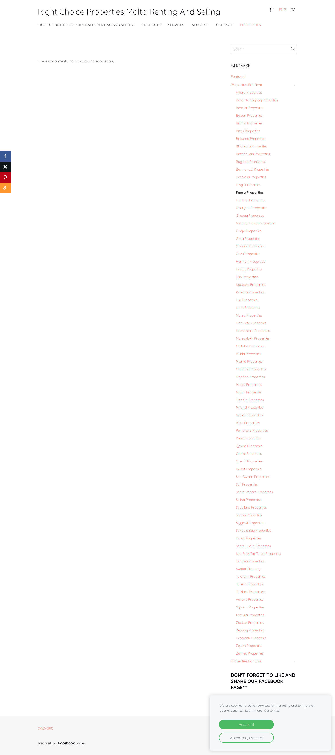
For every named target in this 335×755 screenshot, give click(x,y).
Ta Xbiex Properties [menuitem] (250, 592)
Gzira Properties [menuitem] (248, 239)
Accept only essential (246, 737)
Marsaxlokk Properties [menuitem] (252, 338)
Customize (272, 711)
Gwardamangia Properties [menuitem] (256, 223)
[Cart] (272, 9)
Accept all (246, 724)
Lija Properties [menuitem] (246, 300)
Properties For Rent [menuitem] (246, 84)
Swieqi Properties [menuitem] (248, 538)
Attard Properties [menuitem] (249, 92)
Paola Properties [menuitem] (248, 438)
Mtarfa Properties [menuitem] (249, 361)
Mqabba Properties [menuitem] (250, 377)
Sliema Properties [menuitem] (249, 515)
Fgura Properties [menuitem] (250, 192)
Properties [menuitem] (250, 25)
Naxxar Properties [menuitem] (249, 415)
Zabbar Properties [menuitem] (250, 622)
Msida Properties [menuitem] (248, 354)
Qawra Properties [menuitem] (249, 446)
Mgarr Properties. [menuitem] (249, 392)
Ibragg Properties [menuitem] (249, 269)
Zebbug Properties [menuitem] (250, 630)
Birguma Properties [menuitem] (250, 138)
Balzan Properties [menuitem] (249, 115)
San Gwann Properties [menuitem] (252, 477)
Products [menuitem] (151, 25)
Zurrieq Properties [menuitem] (249, 653)
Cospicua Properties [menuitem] (251, 177)
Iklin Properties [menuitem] (247, 277)
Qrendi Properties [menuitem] (249, 461)
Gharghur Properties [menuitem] (251, 208)
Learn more (253, 711)
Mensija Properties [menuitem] (250, 400)
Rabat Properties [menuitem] (248, 469)
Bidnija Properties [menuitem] (249, 123)
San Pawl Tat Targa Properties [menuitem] (258, 553)
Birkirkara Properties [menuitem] (251, 146)
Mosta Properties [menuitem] (249, 384)
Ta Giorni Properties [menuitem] (251, 576)
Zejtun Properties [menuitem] (249, 646)
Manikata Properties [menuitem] (251, 323)
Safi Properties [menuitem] (247, 484)
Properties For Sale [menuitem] (246, 661)
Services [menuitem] (176, 25)
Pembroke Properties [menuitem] (252, 430)
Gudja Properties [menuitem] (248, 231)
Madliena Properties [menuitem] (251, 369)
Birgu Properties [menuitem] (248, 131)
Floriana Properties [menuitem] (250, 200)
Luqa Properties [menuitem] (248, 308)
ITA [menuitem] (292, 9)
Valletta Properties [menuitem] (250, 599)
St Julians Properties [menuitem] (251, 507)
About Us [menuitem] (200, 25)
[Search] (264, 49)
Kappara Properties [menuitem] (251, 284)
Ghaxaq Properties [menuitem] (250, 215)
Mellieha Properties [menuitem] (250, 346)
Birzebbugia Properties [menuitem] (253, 154)
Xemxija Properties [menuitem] (250, 615)
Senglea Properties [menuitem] (250, 561)
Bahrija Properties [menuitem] (249, 108)
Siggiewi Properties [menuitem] (250, 523)
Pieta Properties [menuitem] (248, 423)
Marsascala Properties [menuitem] (253, 331)
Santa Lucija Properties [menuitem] (253, 546)
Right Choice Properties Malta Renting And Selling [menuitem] (86, 25)
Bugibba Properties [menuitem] (250, 162)
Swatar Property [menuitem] (248, 569)
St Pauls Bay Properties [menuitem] (253, 530)
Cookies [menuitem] (45, 728)
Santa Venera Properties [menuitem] (254, 492)
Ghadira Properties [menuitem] (250, 246)
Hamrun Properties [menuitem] (250, 261)
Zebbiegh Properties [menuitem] (251, 638)
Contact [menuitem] (224, 25)
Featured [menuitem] (238, 76)
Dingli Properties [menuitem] (248, 185)
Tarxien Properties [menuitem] (249, 584)
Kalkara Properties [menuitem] (250, 292)
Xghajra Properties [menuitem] (250, 607)
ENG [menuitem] (282, 9)
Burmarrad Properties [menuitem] (252, 169)
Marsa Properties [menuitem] (249, 315)
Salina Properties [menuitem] (248, 500)
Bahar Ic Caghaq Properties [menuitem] (257, 100)
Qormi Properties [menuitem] (249, 453)
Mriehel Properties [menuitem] (249, 407)
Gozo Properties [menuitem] (248, 254)
